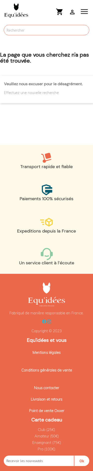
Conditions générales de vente (46, 370)
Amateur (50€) (46, 436)
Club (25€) (46, 429)
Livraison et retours (46, 399)
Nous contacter (46, 387)
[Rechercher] (46, 30)
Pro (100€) (46, 449)
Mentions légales (46, 352)
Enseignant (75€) (46, 442)
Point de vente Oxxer (46, 410)
